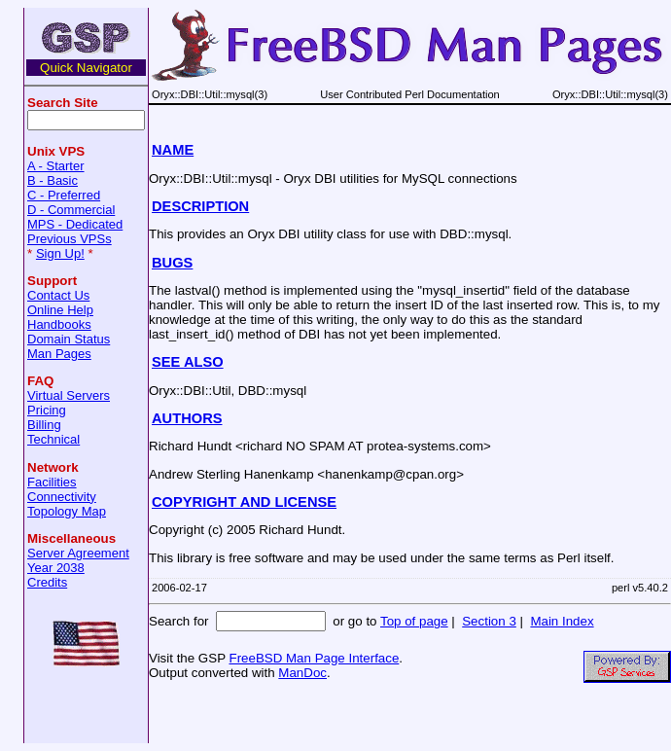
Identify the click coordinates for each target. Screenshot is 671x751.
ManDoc (302, 672)
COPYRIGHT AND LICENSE (244, 502)
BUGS (172, 262)
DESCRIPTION (200, 206)
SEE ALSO (188, 362)
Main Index (561, 621)
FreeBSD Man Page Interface (314, 658)
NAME (173, 150)
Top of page (414, 621)
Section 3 (489, 621)
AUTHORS (187, 418)
